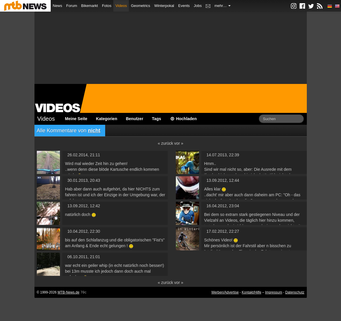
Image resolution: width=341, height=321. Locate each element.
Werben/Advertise (224, 292)
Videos (121, 5)
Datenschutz (294, 292)
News (57, 5)
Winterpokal (164, 5)
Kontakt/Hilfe (251, 292)
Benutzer (134, 118)
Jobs (198, 5)
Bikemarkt (89, 5)
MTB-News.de (68, 292)
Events (184, 5)
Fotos (107, 5)
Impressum (273, 292)
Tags (156, 118)
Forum (71, 5)
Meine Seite (76, 118)
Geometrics (140, 5)
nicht (94, 130)
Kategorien (106, 118)
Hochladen (183, 118)
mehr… (222, 5)
